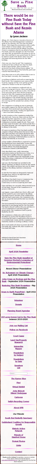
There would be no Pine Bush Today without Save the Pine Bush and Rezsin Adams (18, 23)
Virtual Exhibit (18, 387)
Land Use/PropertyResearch (18, 341)
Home (18, 245)
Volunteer (18, 300)
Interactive (18, 346)
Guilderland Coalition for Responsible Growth (18, 423)
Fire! (19, 383)
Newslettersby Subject (19, 354)
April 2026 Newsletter (18, 251)
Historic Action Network (18, 430)
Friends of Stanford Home (18, 436)
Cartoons (19, 397)
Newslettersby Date (19, 360)
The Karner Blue (18, 379)
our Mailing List (20, 326)
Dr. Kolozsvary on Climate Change (18, 273)
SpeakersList (18, 366)
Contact (18, 452)
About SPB (18, 408)
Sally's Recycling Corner (18, 401)
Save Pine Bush (22, 4)
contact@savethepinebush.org (9, 460)
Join (11, 326)
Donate (18, 304)
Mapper (18, 349)
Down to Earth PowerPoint (13, 292)
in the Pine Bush (24, 317)
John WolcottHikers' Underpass (19, 392)
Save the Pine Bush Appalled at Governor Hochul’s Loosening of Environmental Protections (18, 260)
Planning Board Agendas (18, 311)
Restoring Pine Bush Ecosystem (16, 285)
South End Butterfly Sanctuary (18, 418)
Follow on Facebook (19, 330)
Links (18, 445)
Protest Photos (18, 441)
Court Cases (18, 336)
